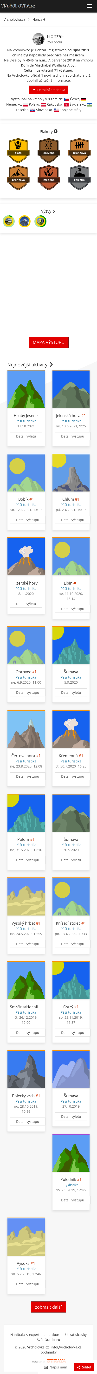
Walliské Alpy (63, 65)
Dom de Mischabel (36, 65)
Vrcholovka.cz (14, 19)
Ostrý (68, 1007)
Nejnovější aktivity (30, 364)
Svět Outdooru (48, 1339)
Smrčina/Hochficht (27, 1007)
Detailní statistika (48, 90)
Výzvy (48, 211)
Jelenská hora (68, 415)
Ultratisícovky (76, 1334)
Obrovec (23, 671)
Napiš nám (55, 1367)
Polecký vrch (23, 1095)
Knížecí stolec (68, 923)
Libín (68, 583)
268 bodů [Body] (54, 42)
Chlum (68, 499)
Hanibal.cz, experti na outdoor (34, 1334)
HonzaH (38, 19)
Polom (23, 839)
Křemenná (68, 755)
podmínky (49, 1352)
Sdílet (84, 1367)
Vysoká (23, 1263)
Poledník (68, 1179)
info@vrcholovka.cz (66, 1347)
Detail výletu (26, 436)
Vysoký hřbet (23, 923)
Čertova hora (23, 755)
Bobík (23, 499)
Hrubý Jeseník (26, 415)
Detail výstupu (72, 436)
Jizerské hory (26, 583)
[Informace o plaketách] (56, 131)
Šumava (71, 671)
